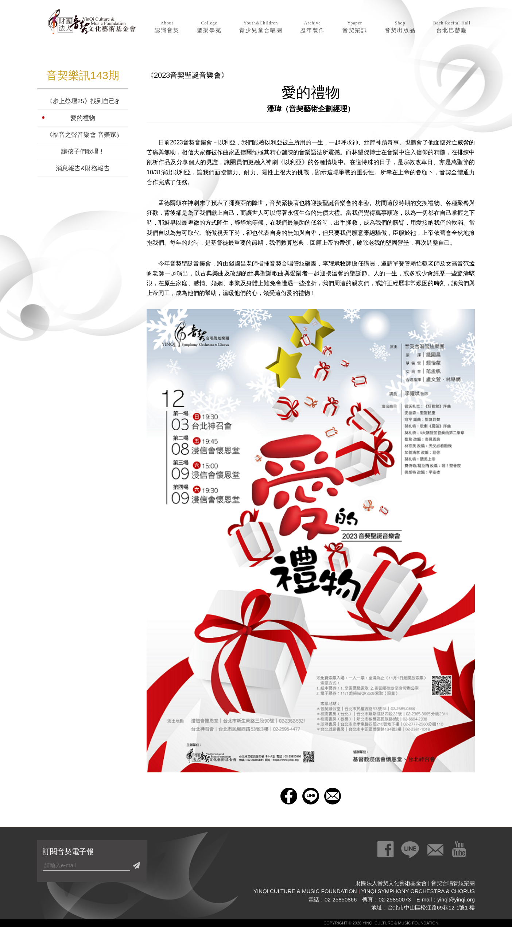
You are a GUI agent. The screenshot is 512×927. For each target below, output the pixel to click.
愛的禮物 (82, 118)
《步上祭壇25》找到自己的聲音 (82, 101)
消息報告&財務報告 (82, 168)
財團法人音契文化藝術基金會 (92, 23)
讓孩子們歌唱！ (83, 151)
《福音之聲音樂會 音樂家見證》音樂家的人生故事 (82, 134)
